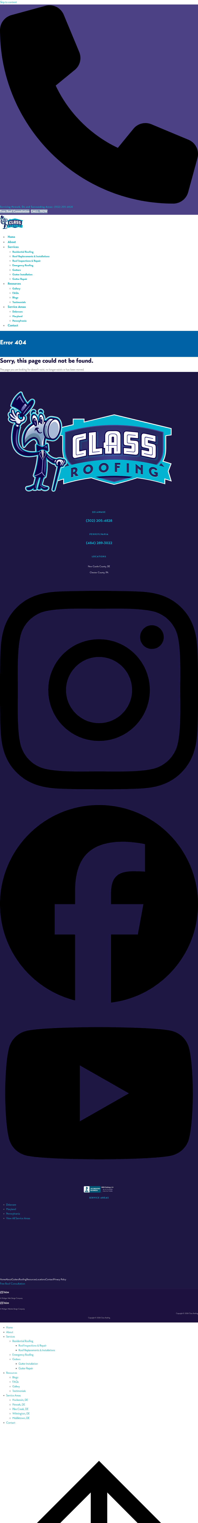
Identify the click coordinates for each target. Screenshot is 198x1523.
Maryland (11, 1209)
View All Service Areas (18, 1218)
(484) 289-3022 (99, 543)
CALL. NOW (39, 211)
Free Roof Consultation (15, 211)
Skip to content (8, 2)
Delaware (11, 1204)
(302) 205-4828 (36, 206)
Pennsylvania (13, 1213)
